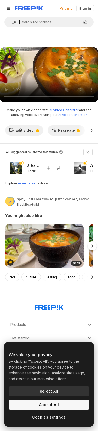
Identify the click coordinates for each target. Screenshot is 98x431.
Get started (51, 338)
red (12, 277)
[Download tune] (59, 168)
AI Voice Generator (72, 115)
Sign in (85, 8)
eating (52, 277)
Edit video (24, 131)
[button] (11, 22)
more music (27, 183)
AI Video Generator (63, 110)
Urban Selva (33, 165)
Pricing (66, 8)
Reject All (49, 391)
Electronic (34, 171)
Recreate (65, 131)
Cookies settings (49, 417)
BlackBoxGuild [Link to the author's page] (28, 205)
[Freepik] (29, 8)
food (72, 277)
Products (51, 324)
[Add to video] (48, 168)
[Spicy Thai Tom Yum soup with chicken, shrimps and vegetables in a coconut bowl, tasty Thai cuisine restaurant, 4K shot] (44, 246)
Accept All (49, 404)
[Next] (92, 130)
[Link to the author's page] (10, 201)
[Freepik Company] (49, 306)
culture (31, 277)
